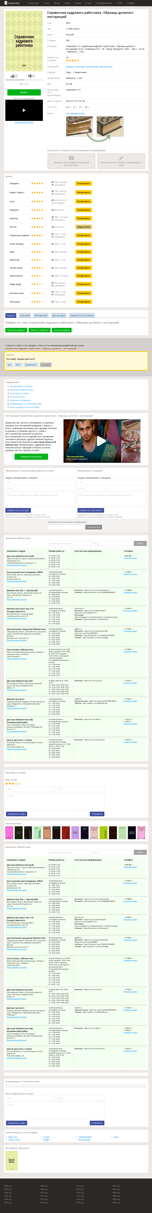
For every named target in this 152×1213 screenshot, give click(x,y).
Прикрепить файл (16, 814)
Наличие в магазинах (20, 400)
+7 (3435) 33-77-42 (131, 629)
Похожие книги (17, 396)
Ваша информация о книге (19, 1093)
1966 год (7, 1199)
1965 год (7, 1196)
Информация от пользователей (25, 403)
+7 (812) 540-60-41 (131, 719)
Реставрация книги (75, 113)
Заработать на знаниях (81, 315)
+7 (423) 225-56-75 (131, 699)
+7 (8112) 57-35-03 (131, 740)
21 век (88, 3)
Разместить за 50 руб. (18, 510)
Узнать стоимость (39, 330)
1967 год (7, 1202)
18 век (57, 3)
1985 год (116, 1202)
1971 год (43, 1196)
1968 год (43, 1186)
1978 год (79, 1199)
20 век (78, 3)
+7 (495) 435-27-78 (131, 608)
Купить (24, 92)
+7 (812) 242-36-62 (130, 721)
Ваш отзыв (11, 779)
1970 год (43, 1192)
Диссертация (106, 66)
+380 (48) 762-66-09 (131, 556)
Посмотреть (83, 183)
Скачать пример (62, 330)
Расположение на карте (17, 565)
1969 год (43, 1189)
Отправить (97, 814)
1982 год (116, 1192)
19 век (67, 3)
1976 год (79, 1192)
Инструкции (84, 1139)
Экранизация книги (24, 112)
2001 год (12, 1136)
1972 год (43, 1199)
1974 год (79, 1186)
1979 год (79, 1202)
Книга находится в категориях (25, 407)
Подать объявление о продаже (94, 477)
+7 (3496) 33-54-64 (131, 649)
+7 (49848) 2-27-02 (131, 590)
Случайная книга (104, 3)
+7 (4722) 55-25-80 (131, 680)
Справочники (85, 1136)
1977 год (79, 1196)
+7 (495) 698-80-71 (131, 572)
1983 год (116, 1196)
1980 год (116, 1186)
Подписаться (93, 527)
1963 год (7, 1189)
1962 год (7, 1186)
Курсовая (80, 66)
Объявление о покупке (21, 386)
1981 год (116, 1189)
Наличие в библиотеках (21, 389)
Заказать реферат (16, 330)
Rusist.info (14, 3)
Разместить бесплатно (90, 510)
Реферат (70, 66)
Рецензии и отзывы (19, 393)
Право (46, 1139)
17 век (46, 3)
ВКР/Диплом (92, 66)
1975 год (79, 1189)
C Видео (131, 3)
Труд (116, 1136)
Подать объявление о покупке (21, 477)
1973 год (43, 1202)
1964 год (7, 1192)
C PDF (119, 3)
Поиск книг (33, 3)
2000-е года (14, 1139)
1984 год (116, 1199)
